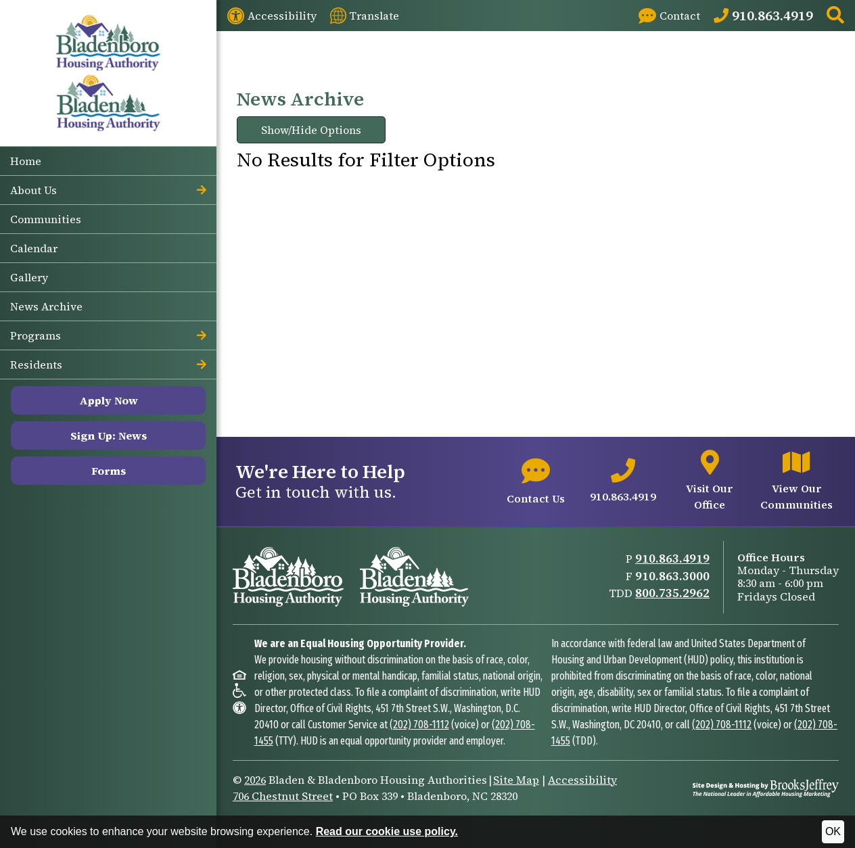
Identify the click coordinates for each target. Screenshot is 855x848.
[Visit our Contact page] (669, 15)
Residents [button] (108, 364)
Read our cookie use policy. (387, 831)
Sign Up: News (108, 435)
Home (25, 161)
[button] (835, 16)
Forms (108, 470)
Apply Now (108, 400)
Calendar (33, 248)
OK (833, 831)
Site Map (516, 779)
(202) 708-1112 (419, 724)
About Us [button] (108, 190)
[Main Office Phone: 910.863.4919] (763, 15)
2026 (255, 779)
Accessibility (582, 779)
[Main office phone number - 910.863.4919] (622, 481)
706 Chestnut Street (283, 795)
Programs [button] (108, 335)
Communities (45, 219)
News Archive (46, 306)
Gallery (29, 277)
